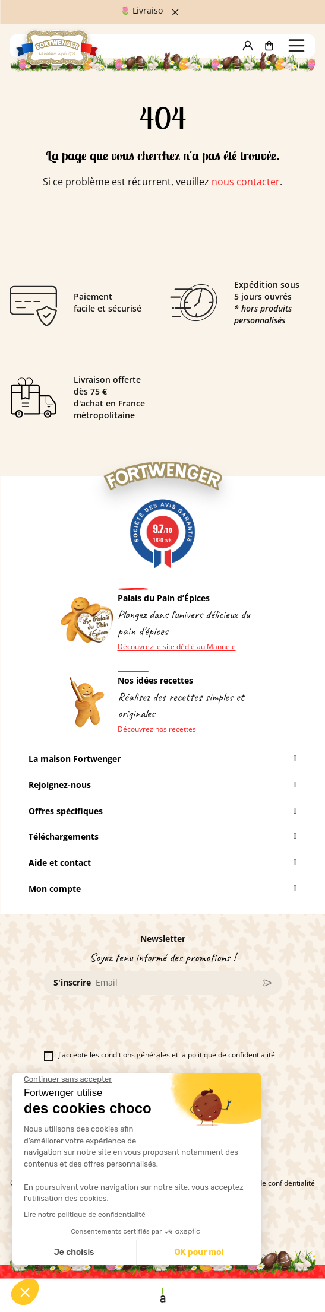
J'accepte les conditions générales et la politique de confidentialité (159, 1055)
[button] (248, 46)
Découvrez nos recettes (157, 729)
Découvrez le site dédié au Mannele (177, 647)
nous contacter (246, 181)
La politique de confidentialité (266, 1183)
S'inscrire (72, 982)
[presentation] (134, 1027)
